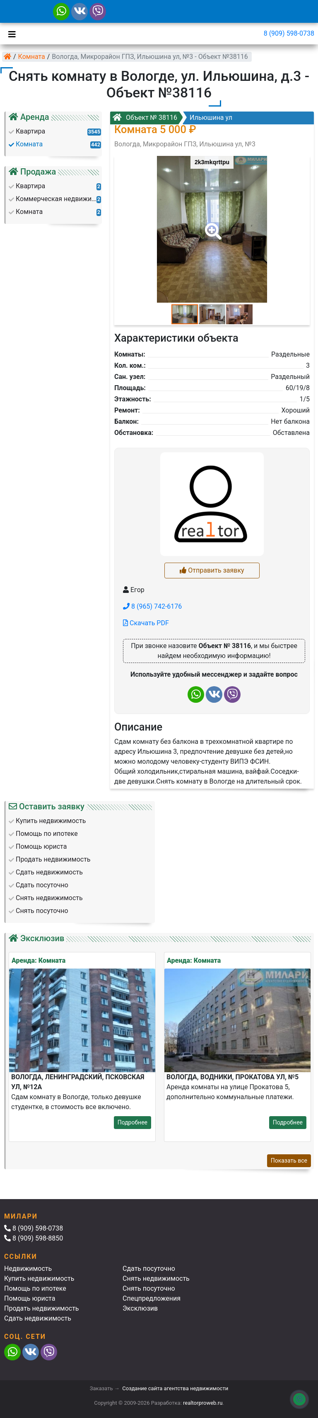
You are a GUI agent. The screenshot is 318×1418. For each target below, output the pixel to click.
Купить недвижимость (39, 1278)
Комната (31, 57)
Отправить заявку (212, 570)
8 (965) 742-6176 (152, 606)
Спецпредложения (152, 1298)
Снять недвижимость (156, 1278)
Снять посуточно (149, 1288)
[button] (211, 225)
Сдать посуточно (149, 1268)
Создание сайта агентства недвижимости (175, 1388)
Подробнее (132, 1122)
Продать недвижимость (41, 1308)
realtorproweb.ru (202, 1403)
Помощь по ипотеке (35, 1288)
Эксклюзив (140, 1308)
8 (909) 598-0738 (289, 33)
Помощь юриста (29, 1298)
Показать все (289, 1160)
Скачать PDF (146, 623)
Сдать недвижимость (37, 1318)
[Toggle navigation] (10, 33)
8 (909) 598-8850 (33, 1238)
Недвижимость (28, 1268)
